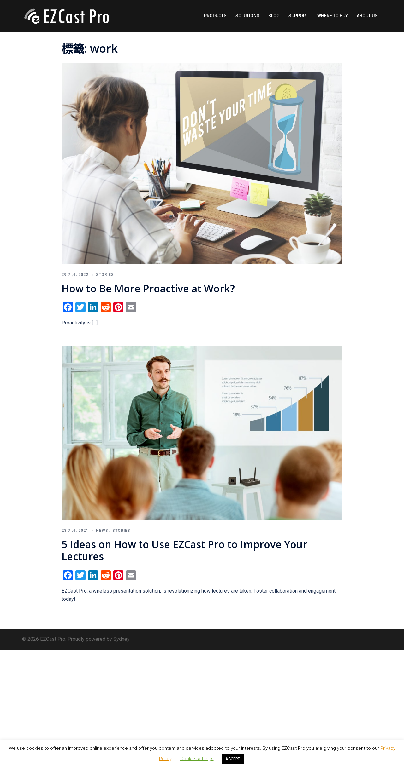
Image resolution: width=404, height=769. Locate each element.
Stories (105, 275)
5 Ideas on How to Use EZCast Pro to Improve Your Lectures (184, 550)
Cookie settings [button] (197, 758)
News (102, 530)
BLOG (274, 15)
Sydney (121, 639)
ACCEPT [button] (232, 758)
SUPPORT (298, 15)
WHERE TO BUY (332, 15)
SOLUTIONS (247, 15)
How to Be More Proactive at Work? (148, 288)
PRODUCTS (215, 15)
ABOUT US (367, 15)
